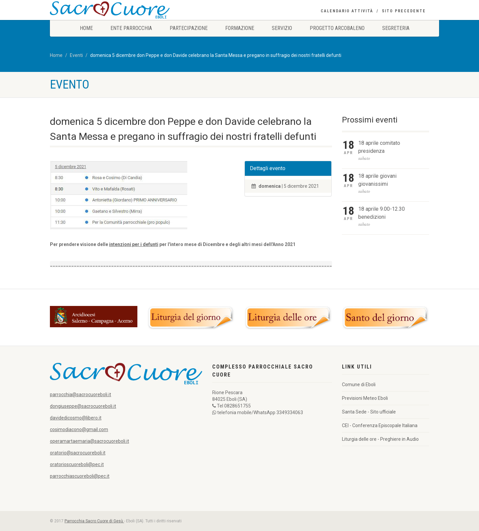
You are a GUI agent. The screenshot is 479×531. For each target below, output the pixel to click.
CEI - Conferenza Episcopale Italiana (379, 425)
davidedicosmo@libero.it (75, 417)
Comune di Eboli (359, 384)
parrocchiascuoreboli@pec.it (79, 476)
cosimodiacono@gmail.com (79, 429)
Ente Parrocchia (131, 28)
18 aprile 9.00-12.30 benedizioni (381, 213)
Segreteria (395, 28)
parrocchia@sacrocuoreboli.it (80, 394)
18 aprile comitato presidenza (379, 147)
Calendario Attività (347, 11)
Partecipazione (189, 28)
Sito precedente (404, 11)
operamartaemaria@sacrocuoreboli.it (89, 441)
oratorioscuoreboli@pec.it (77, 464)
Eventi (76, 55)
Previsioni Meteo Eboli (365, 398)
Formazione (239, 28)
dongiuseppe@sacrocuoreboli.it (83, 406)
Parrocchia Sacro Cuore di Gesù (94, 521)
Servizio (282, 28)
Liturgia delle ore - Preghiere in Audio (380, 439)
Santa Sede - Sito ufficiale (369, 411)
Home (86, 28)
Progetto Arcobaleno (337, 28)
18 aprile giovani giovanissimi (377, 180)
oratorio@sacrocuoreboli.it (77, 452)
